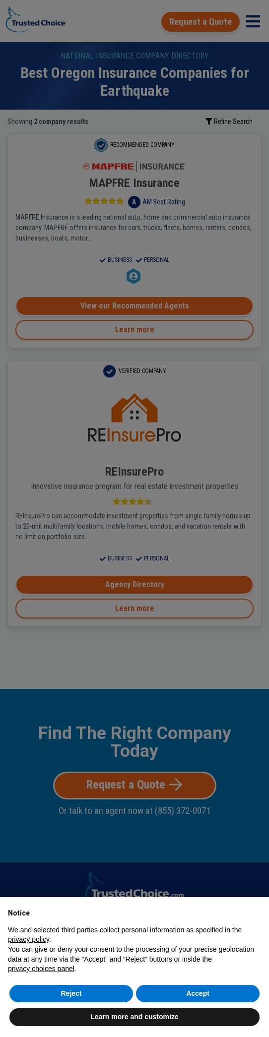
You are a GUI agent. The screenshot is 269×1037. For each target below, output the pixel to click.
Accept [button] (197, 993)
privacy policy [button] (28, 939)
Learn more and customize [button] (134, 1017)
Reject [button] (71, 993)
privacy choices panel (41, 969)
